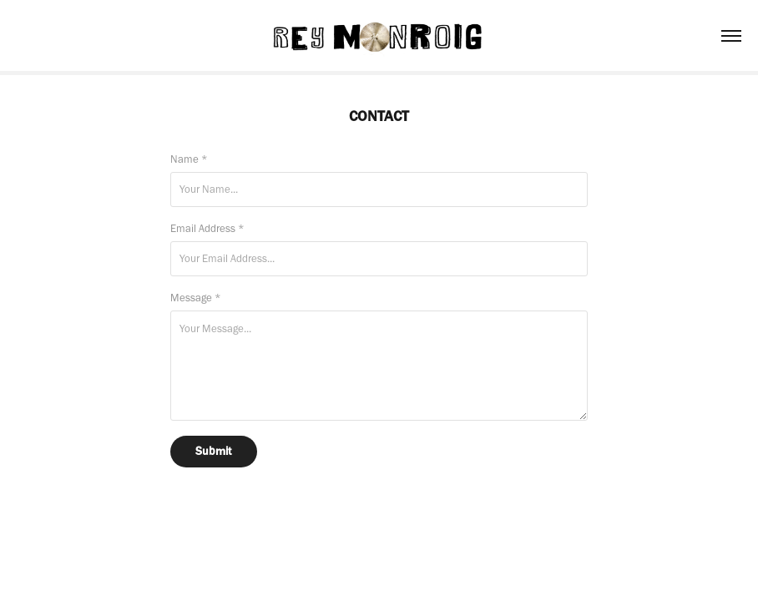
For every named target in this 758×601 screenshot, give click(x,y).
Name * (189, 159)
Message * (195, 297)
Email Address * (207, 228)
